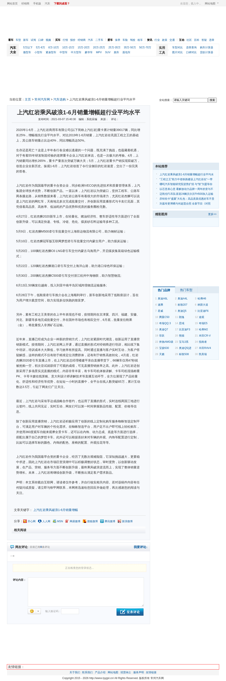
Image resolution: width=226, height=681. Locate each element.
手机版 (37, 3)
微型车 (27, 52)
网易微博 (75, 521)
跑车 (116, 52)
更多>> (212, 214)
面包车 (126, 52)
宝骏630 (164, 348)
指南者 (203, 341)
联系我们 (87, 672)
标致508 (184, 354)
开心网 (32, 521)
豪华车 (89, 52)
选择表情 (34, 611)
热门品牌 (164, 290)
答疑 (204, 40)
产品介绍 (100, 672)
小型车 (38, 52)
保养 (117, 40)
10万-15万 (68, 47)
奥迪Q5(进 (185, 348)
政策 (164, 40)
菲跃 (161, 335)
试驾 (33, 40)
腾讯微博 (110, 521)
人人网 (46, 521)
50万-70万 (145, 47)
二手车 (99, 40)
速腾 (160, 304)
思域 (181, 323)
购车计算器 (206, 47)
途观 (201, 317)
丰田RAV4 (205, 348)
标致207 (182, 304)
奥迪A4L (183, 298)
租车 (140, 40)
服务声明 (138, 672)
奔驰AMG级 (166, 341)
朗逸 (181, 317)
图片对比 (177, 52)
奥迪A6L (163, 298)
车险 (125, 40)
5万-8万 (40, 47)
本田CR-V (205, 335)
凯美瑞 (203, 354)
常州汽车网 (42, 99)
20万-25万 (99, 47)
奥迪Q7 (163, 329)
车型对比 (177, 47)
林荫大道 (203, 304)
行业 (157, 40)
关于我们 (75, 672)
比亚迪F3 (184, 329)
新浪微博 (127, 521)
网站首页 (12, 3)
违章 (211, 40)
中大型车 (76, 52)
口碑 (40, 40)
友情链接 (151, 672)
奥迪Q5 (182, 310)
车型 (18, 40)
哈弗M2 (203, 329)
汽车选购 (59, 99)
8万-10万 (53, 47)
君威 (160, 310)
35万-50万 (130, 47)
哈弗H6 (202, 298)
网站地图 (212, 3)
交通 (172, 40)
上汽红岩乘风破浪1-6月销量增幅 (55, 510)
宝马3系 (183, 341)
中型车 (64, 52)
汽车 (47, 3)
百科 (196, 40)
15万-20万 (84, 47)
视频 (48, 40)
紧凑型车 (51, 52)
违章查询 (191, 47)
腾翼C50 (164, 317)
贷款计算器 (206, 52)
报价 (72, 40)
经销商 (25, 3)
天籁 (161, 354)
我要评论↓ (141, 547)
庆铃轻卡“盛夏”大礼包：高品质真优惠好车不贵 (187, 198)
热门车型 (186, 290)
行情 (65, 40)
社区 (189, 40)
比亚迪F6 (203, 310)
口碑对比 (191, 52)
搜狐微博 (92, 521)
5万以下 (28, 47)
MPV (99, 52)
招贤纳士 (126, 672)
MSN (60, 521)
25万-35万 (114, 47)
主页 (28, 99)
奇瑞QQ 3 (165, 323)
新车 (25, 40)
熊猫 (181, 335)
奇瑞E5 (203, 323)
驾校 (132, 40)
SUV (108, 52)
